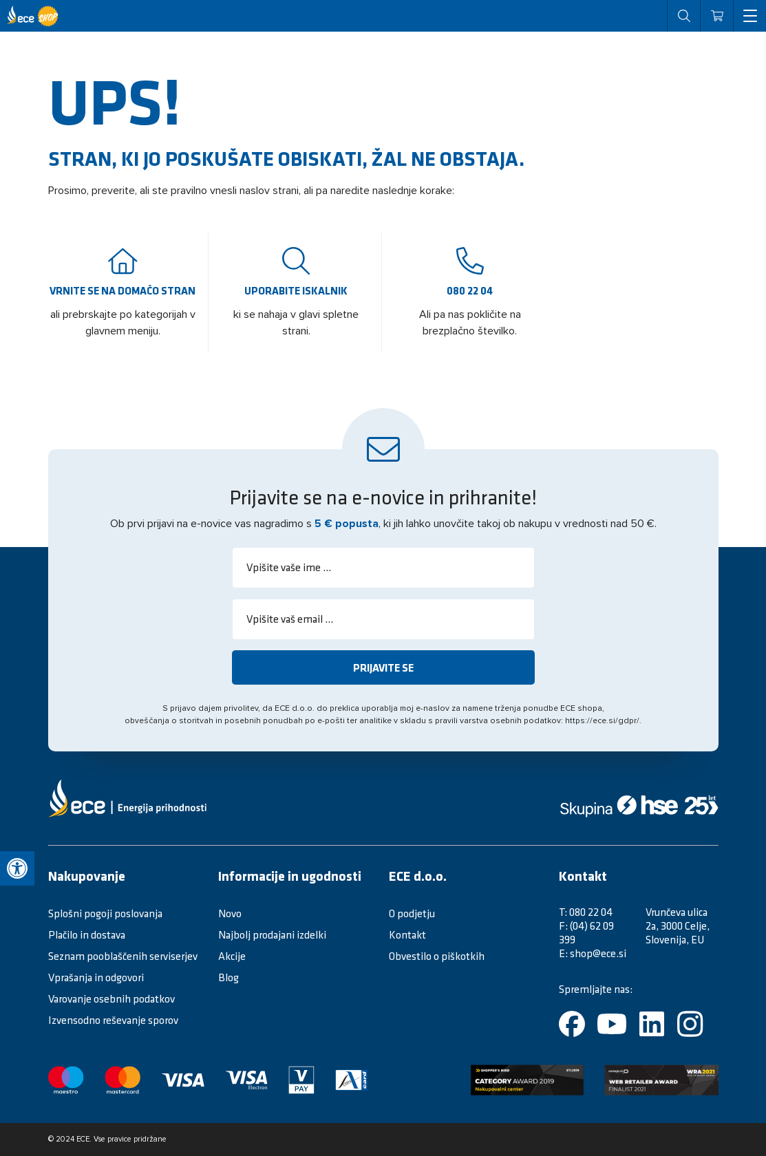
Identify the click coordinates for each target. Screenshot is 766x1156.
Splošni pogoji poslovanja (105, 913)
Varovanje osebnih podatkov (111, 998)
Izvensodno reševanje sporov (113, 1020)
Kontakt (407, 934)
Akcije (232, 956)
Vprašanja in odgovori (96, 977)
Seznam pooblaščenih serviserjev (123, 956)
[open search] (683, 16)
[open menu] (749, 16)
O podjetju (412, 913)
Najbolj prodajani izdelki (272, 934)
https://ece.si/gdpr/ (602, 721)
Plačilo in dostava (86, 934)
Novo (230, 913)
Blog (228, 977)
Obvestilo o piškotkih (437, 956)
